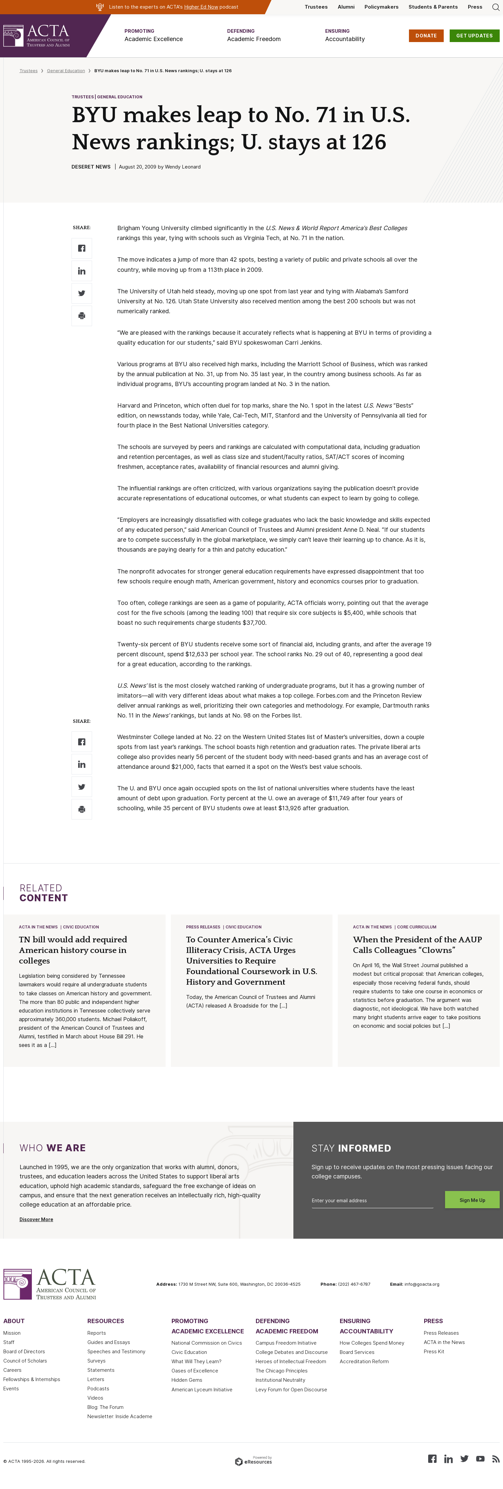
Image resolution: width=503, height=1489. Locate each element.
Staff (8, 1352)
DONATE (426, 35)
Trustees (316, 7)
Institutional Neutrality (280, 1390)
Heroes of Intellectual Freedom (291, 1371)
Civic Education (81, 927)
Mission (12, 1342)
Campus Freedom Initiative (286, 1352)
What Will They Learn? (197, 1371)
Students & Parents (433, 7)
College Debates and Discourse (292, 1362)
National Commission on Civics (207, 1352)
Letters (95, 1389)
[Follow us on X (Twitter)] (464, 1467)
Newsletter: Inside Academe (119, 1426)
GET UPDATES (474, 35)
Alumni (346, 7)
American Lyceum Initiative (202, 1399)
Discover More (36, 1228)
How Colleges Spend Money (372, 1352)
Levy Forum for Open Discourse (291, 1399)
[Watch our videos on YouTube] (480, 1467)
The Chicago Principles (282, 1380)
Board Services (357, 1362)
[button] (154, 35)
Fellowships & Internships (31, 1389)
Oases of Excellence (195, 1380)
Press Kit (434, 1361)
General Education (66, 70)
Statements (101, 1379)
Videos (95, 1407)
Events (11, 1398)
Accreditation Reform (364, 1371)
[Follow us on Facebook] (432, 1467)
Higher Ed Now (201, 7)
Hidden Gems (187, 1390)
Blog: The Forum (105, 1416)
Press (475, 7)
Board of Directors (24, 1361)
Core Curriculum (417, 927)
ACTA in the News (38, 927)
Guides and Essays (108, 1352)
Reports (96, 1342)
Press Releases (203, 927)
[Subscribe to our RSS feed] (496, 1467)
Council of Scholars (25, 1370)
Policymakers (382, 7)
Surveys (96, 1370)
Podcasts (98, 1398)
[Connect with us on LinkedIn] (448, 1467)
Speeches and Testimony (116, 1361)
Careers (12, 1379)
